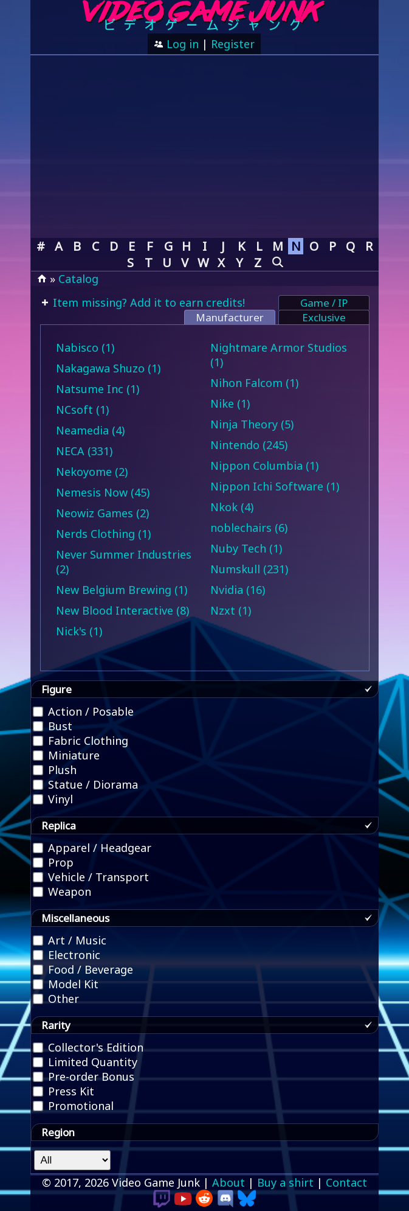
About (228, 1182)
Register (233, 44)
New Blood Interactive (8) (122, 610)
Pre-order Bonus (84, 1076)
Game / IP (324, 303)
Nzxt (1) (230, 610)
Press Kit (64, 1091)
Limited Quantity (85, 1062)
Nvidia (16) (237, 589)
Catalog (78, 278)
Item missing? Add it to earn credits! (147, 302)
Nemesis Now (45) (103, 492)
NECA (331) (84, 451)
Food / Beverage (83, 969)
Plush (55, 770)
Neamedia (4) (90, 430)
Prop (53, 862)
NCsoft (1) (82, 409)
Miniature (66, 755)
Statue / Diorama (86, 784)
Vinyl (53, 799)
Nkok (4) (231, 507)
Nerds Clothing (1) (103, 533)
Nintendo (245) (248, 445)
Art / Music (70, 940)
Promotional (73, 1105)
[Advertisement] (204, 146)
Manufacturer (230, 317)
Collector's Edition (88, 1047)
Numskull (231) (249, 569)
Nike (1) (230, 403)
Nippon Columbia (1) (264, 465)
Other (56, 998)
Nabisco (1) (85, 347)
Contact (346, 1182)
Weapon (62, 891)
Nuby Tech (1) (246, 548)
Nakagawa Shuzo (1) (108, 368)
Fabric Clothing (81, 740)
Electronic (67, 955)
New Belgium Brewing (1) (121, 589)
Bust (53, 726)
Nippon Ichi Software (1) (274, 486)
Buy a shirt (285, 1182)
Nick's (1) (79, 631)
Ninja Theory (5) (252, 424)
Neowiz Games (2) (102, 513)
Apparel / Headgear (92, 847)
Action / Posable (83, 711)
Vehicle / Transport (91, 877)
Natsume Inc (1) (97, 389)
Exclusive (324, 317)
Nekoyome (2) (92, 471)
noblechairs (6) (248, 527)
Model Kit (66, 984)
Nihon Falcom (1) (254, 382)
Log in (181, 44)
